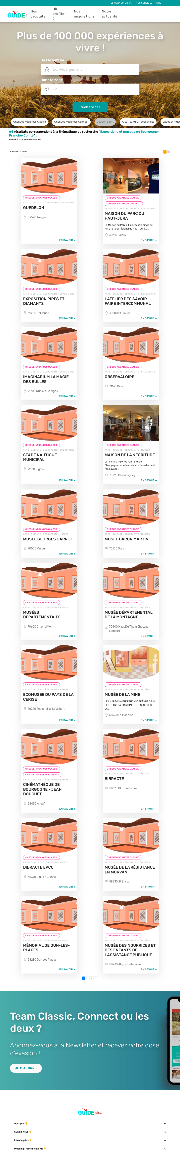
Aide (159, 3)
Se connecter (122, 3)
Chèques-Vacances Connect (71, 121)
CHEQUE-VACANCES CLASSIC (41, 198)
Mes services (144, 3)
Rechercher (90, 107)
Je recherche (52, 60)
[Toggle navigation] (165, 1123)
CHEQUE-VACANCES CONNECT (124, 203)
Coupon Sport (105, 121)
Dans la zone (52, 80)
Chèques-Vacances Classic (29, 121)
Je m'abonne (26, 1068)
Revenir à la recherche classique (25, 139)
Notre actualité (110, 13)
